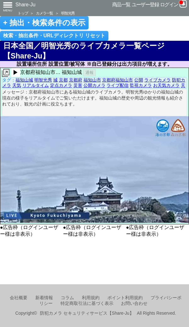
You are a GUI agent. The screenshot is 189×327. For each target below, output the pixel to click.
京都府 (75, 79)
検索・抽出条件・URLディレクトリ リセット (54, 35)
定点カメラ (61, 85)
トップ (23, 13)
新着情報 (44, 297)
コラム (67, 297)
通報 (89, 72)
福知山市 (92, 79)
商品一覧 (121, 4)
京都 (63, 79)
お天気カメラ (166, 85)
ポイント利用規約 (125, 297)
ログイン (169, 4)
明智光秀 (68, 13)
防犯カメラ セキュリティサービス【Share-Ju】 (87, 313)
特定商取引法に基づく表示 (86, 303)
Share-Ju (25, 4)
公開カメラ (94, 85)
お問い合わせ (134, 303)
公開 (138, 79)
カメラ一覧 (44, 13)
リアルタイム (35, 85)
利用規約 (91, 297)
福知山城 (24, 79)
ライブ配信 (117, 85)
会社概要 (18, 297)
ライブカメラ (157, 79)
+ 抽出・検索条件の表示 (44, 23)
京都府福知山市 (117, 79)
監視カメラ (141, 85)
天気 (16, 85)
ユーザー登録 (145, 4)
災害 (77, 85)
